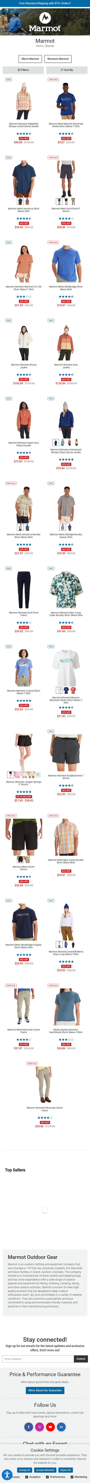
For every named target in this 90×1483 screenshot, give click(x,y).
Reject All (65, 1470)
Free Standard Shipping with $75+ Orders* (45, 3)
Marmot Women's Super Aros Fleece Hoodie (23, 444)
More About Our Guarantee (45, 1390)
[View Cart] (85, 11)
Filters (23, 70)
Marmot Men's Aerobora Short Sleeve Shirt (23, 210)
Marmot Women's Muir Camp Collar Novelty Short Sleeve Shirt (66, 614)
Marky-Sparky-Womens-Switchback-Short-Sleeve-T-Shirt (66, 1031)
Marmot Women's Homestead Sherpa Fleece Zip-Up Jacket (65, 450)
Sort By (67, 70)
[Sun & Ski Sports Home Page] (12, 11)
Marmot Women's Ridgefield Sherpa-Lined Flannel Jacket (24, 125)
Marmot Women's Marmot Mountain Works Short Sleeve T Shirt (66, 700)
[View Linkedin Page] (61, 1427)
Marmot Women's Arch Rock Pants (23, 614)
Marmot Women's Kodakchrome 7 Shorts (66, 777)
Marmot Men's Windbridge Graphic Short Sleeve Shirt (24, 946)
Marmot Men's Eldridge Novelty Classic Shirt (66, 535)
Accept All (24, 1470)
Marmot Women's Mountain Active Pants (45, 1109)
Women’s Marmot (58, 58)
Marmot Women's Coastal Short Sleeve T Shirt (23, 692)
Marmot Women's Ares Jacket (66, 366)
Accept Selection (45, 1470)
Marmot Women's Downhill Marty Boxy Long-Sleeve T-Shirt (66, 953)
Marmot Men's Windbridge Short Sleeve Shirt (66, 288)
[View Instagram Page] (39, 1427)
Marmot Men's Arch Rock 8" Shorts (66, 210)
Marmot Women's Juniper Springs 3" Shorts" (23, 783)
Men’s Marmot (30, 58)
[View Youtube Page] (50, 1427)
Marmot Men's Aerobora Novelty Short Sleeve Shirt (23, 535)
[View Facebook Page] (28, 1427)
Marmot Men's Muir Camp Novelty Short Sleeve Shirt (66, 861)
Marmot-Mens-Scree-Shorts (24, 868)
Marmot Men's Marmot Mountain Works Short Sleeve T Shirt (66, 125)
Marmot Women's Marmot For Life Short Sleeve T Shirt (23, 288)
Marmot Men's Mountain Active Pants (23, 1031)
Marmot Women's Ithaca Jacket (24, 366)
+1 (37, 774)
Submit (81, 1358)
